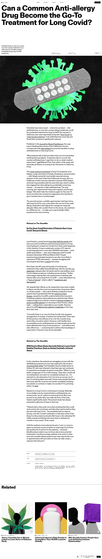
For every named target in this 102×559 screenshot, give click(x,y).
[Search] (95, 2)
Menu (98, 2)
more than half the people (58, 241)
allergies (49, 459)
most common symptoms (40, 172)
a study (48, 261)
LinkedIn (45, 454)
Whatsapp (38, 454)
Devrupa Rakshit (56, 53)
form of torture (34, 280)
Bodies (45, 2)
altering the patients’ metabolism (51, 307)
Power (37, 2)
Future (53, 2)
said (38, 162)
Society (62, 2)
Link (53, 454)
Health (43, 459)
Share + (97, 53)
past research (46, 148)
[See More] (54, 459)
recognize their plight (35, 366)
